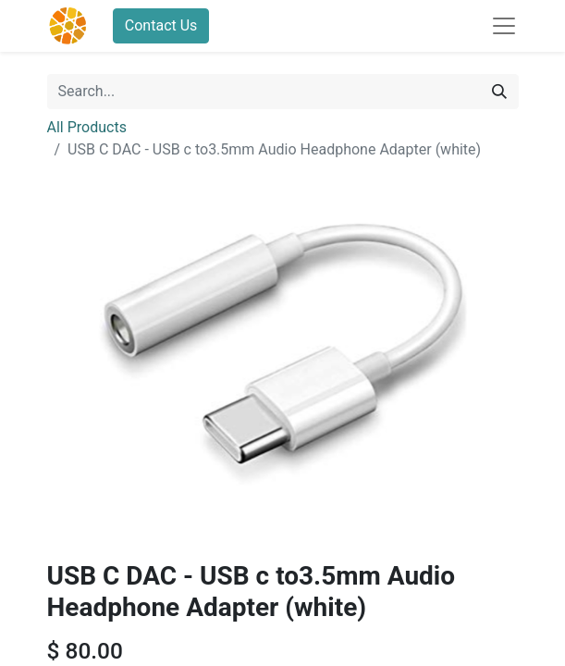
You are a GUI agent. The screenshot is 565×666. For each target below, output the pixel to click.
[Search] (499, 91)
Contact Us (161, 25)
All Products (87, 127)
